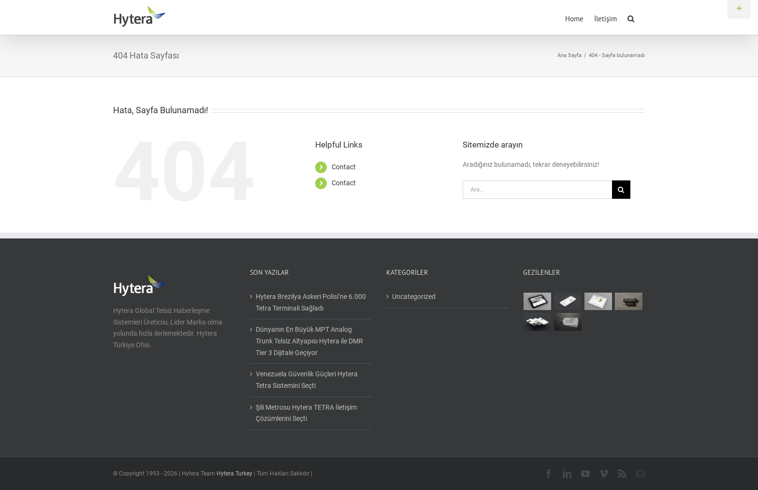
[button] (630, 17)
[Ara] (621, 189)
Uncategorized (414, 296)
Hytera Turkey (234, 473)
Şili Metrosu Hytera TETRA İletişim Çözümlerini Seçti (306, 413)
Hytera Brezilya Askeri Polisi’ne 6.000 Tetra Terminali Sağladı (311, 302)
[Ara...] (537, 189)
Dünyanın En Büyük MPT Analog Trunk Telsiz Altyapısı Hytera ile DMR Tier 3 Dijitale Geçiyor (309, 341)
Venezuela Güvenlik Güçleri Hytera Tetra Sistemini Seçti (307, 379)
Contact (344, 167)
